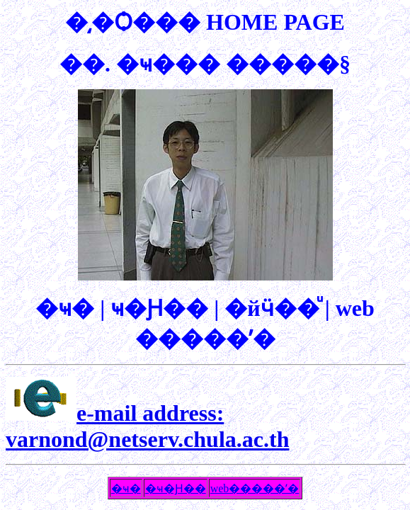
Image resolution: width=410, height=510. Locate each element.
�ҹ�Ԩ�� (175, 488)
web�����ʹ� (255, 488)
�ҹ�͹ (126, 488)
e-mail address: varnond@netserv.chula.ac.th (147, 426)
